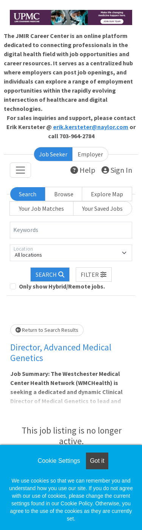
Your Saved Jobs (102, 208)
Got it (97, 460)
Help (82, 170)
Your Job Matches (41, 208)
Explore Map (107, 194)
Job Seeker (53, 154)
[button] (94, 274)
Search (27, 194)
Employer (90, 154)
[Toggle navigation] (20, 170)
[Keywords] (71, 230)
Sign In (116, 170)
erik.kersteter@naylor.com (90, 127)
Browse (63, 194)
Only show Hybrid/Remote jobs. (62, 286)
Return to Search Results (47, 330)
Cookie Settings (58, 460)
